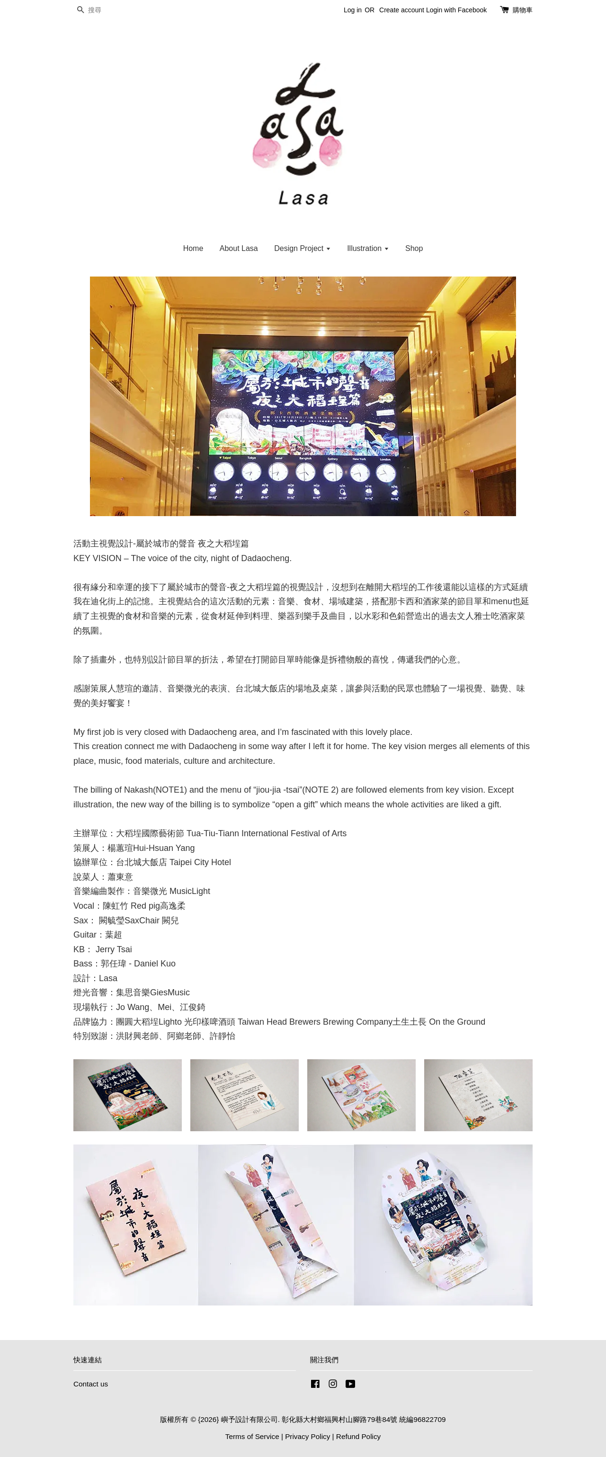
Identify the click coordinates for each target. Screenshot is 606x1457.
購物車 (523, 10)
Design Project (302, 248)
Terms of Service (252, 1436)
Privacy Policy (307, 1436)
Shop (414, 248)
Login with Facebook (456, 10)
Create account (401, 10)
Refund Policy (358, 1436)
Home (193, 248)
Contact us (90, 1384)
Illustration (368, 248)
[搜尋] (101, 10)
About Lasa (239, 248)
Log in (353, 10)
